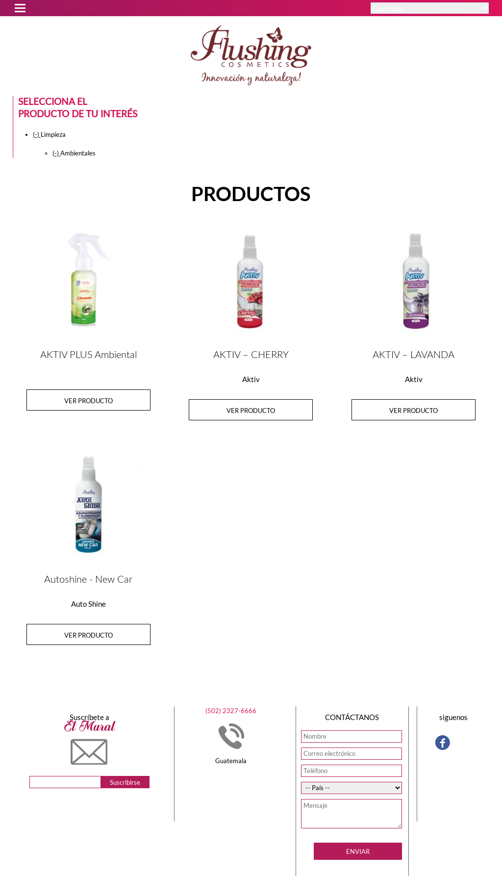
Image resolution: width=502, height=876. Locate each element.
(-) (37, 134)
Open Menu (19, 6)
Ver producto (88, 401)
